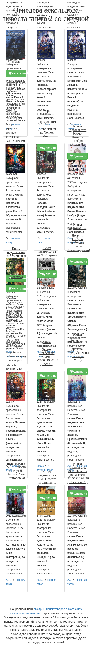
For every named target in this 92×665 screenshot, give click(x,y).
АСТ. (8, 579)
